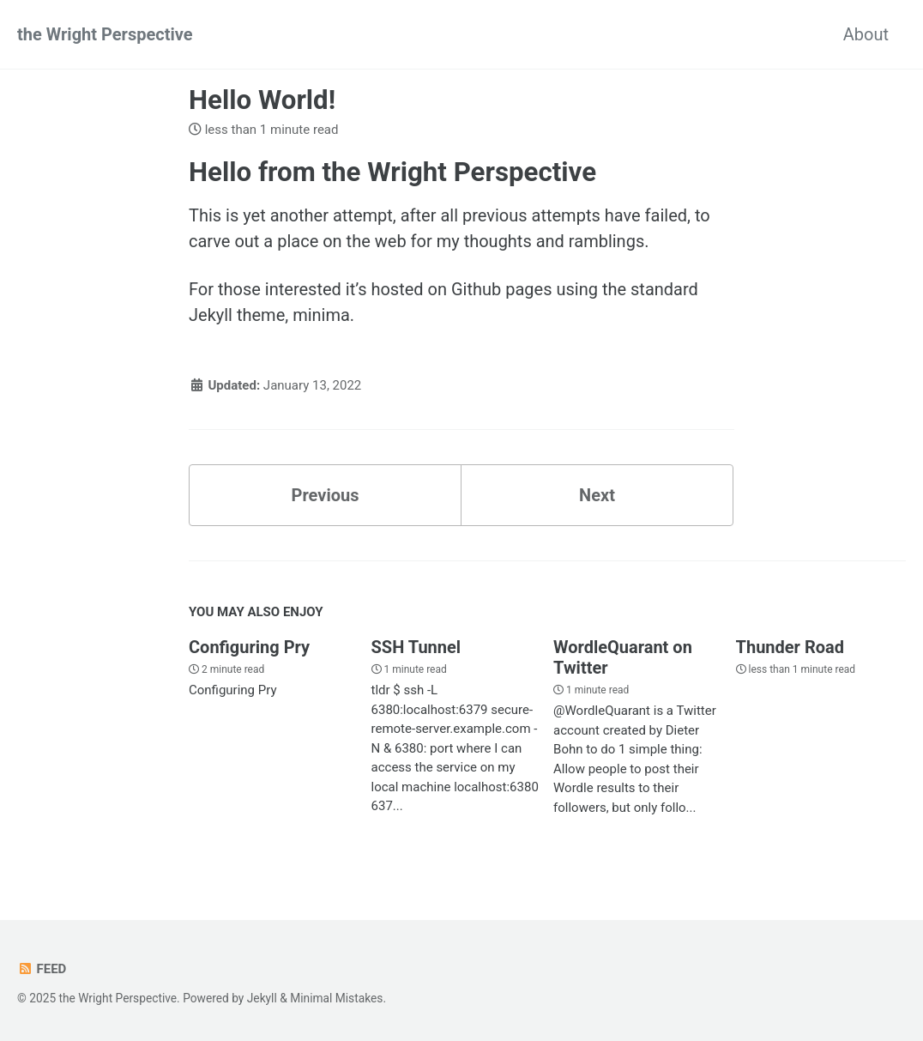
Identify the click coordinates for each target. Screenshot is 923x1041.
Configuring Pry (249, 647)
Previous (325, 495)
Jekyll (262, 998)
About (866, 34)
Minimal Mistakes (336, 998)
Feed (41, 969)
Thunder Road (790, 647)
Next (597, 495)
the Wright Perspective (105, 34)
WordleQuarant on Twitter (622, 657)
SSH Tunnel (416, 647)
